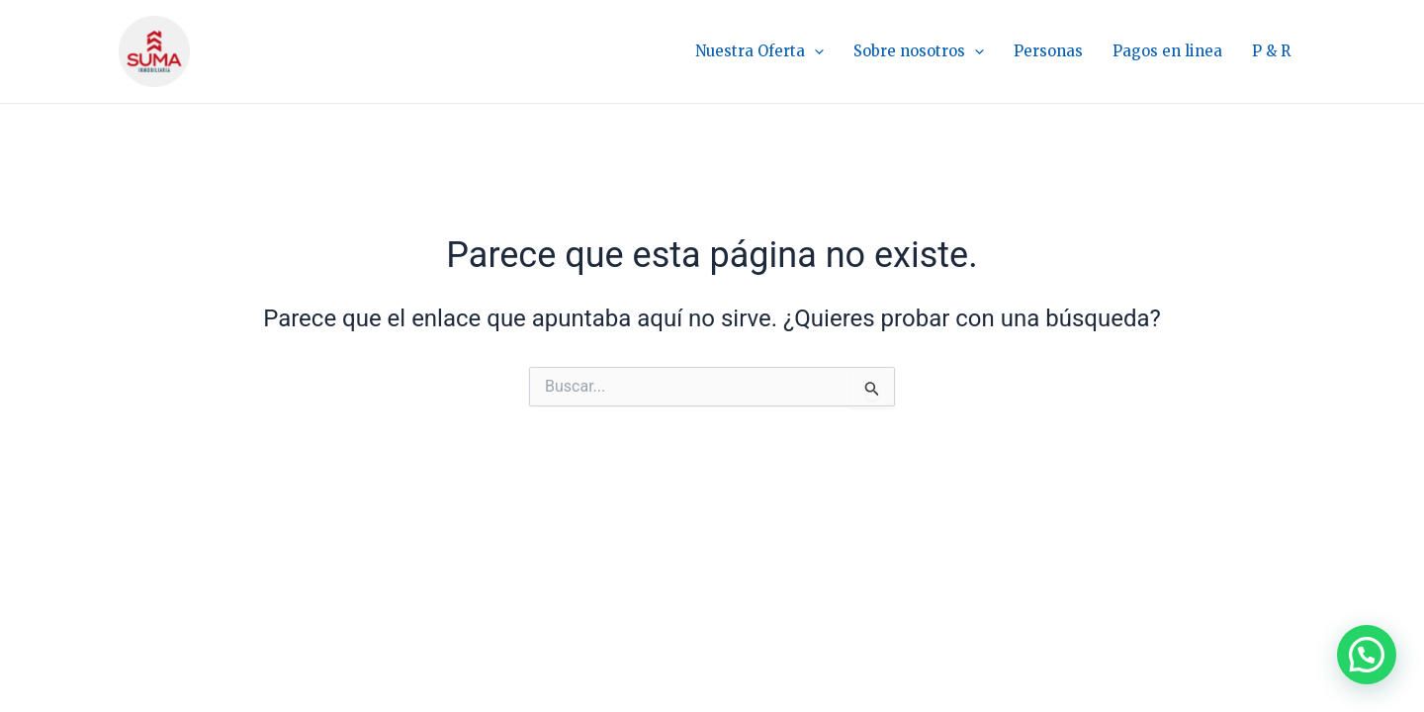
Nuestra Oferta (759, 51)
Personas (1048, 51)
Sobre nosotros (918, 51)
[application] (814, 51)
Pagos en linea (1167, 51)
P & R (1271, 51)
